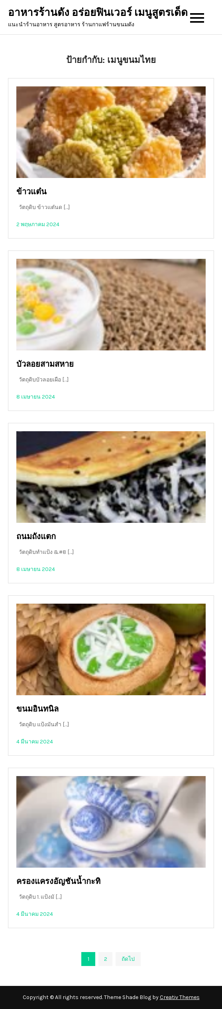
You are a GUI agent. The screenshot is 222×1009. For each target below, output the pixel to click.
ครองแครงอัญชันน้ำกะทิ (58, 881)
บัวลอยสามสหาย (45, 364)
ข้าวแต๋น (31, 191)
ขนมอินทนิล (37, 709)
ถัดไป (128, 959)
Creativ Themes (180, 997)
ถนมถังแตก (36, 536)
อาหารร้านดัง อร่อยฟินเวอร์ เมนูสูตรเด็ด (98, 12)
